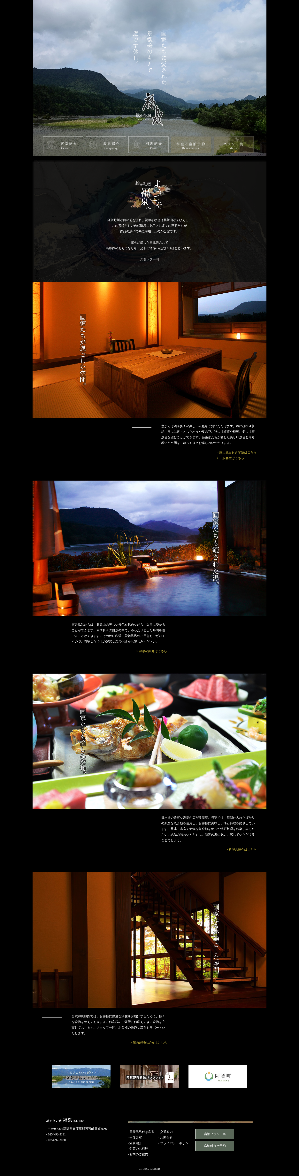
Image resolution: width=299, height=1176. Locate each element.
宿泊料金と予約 (215, 1146)
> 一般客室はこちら (230, 458)
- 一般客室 (135, 1137)
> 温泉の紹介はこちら (151, 651)
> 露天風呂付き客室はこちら (237, 452)
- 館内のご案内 (138, 1154)
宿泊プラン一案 (215, 1134)
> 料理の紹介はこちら (241, 849)
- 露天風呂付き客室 (141, 1131)
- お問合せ (165, 1137)
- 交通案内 (165, 1131)
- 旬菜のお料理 (138, 1148)
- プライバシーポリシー (174, 1143)
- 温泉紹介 (135, 1143)
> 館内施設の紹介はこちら (148, 1042)
